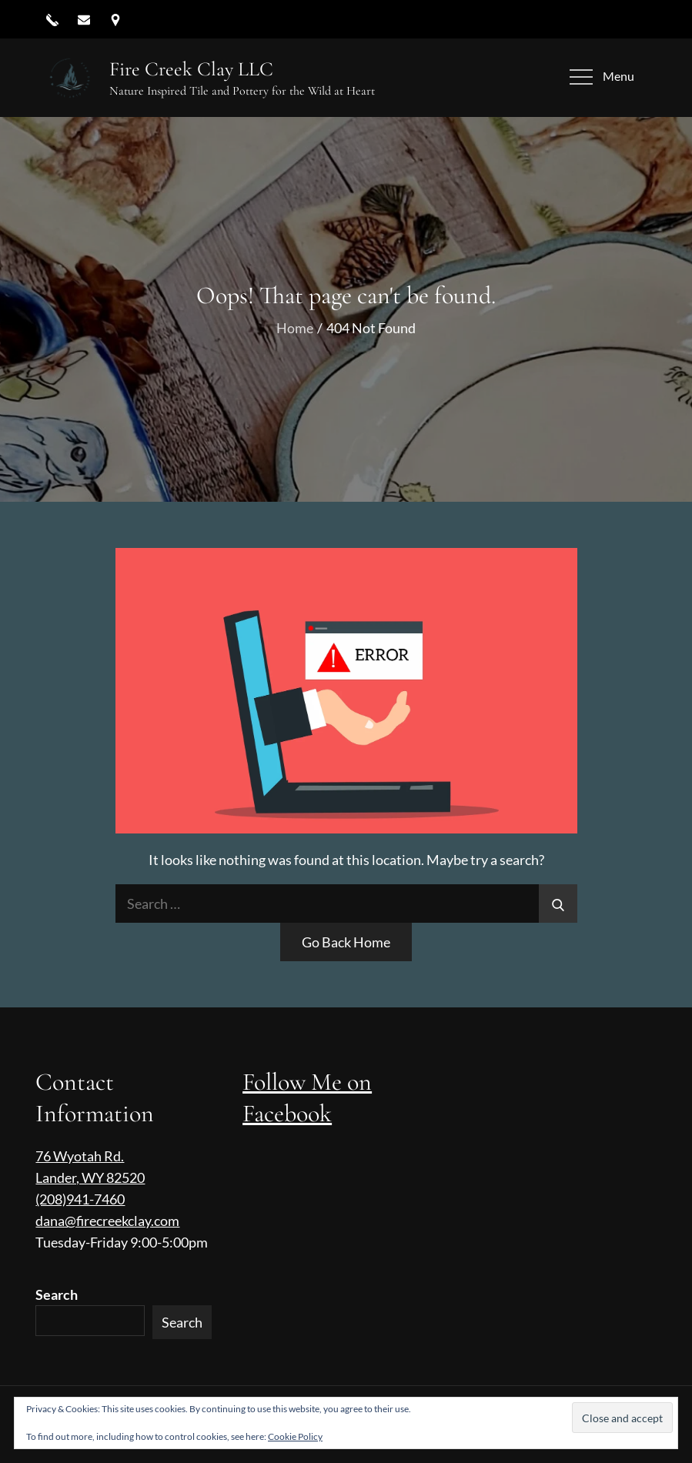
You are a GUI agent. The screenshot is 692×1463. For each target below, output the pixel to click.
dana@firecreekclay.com (107, 1220)
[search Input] (346, 903)
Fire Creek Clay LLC (191, 69)
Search (56, 1294)
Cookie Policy (295, 1436)
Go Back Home (346, 942)
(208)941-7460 (80, 1199)
